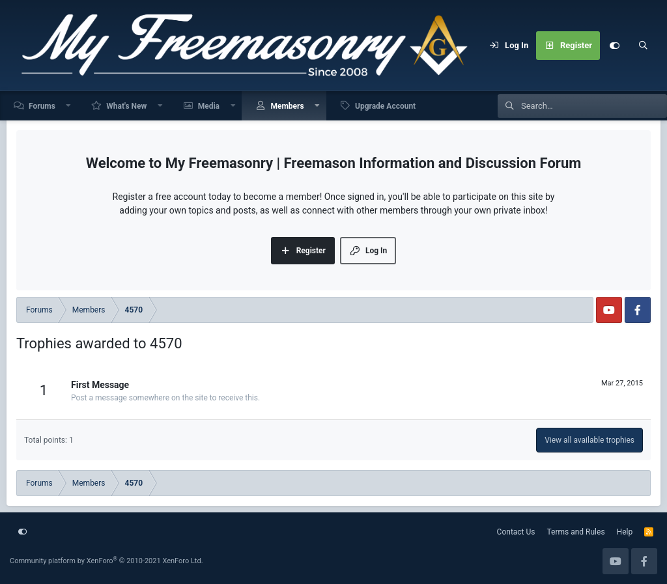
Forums (42, 106)
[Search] (643, 45)
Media (209, 106)
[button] (69, 105)
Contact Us (516, 531)
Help (625, 531)
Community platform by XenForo (106, 561)
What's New (126, 106)
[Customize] (614, 45)
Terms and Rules (576, 531)
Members (287, 106)
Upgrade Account (385, 106)
